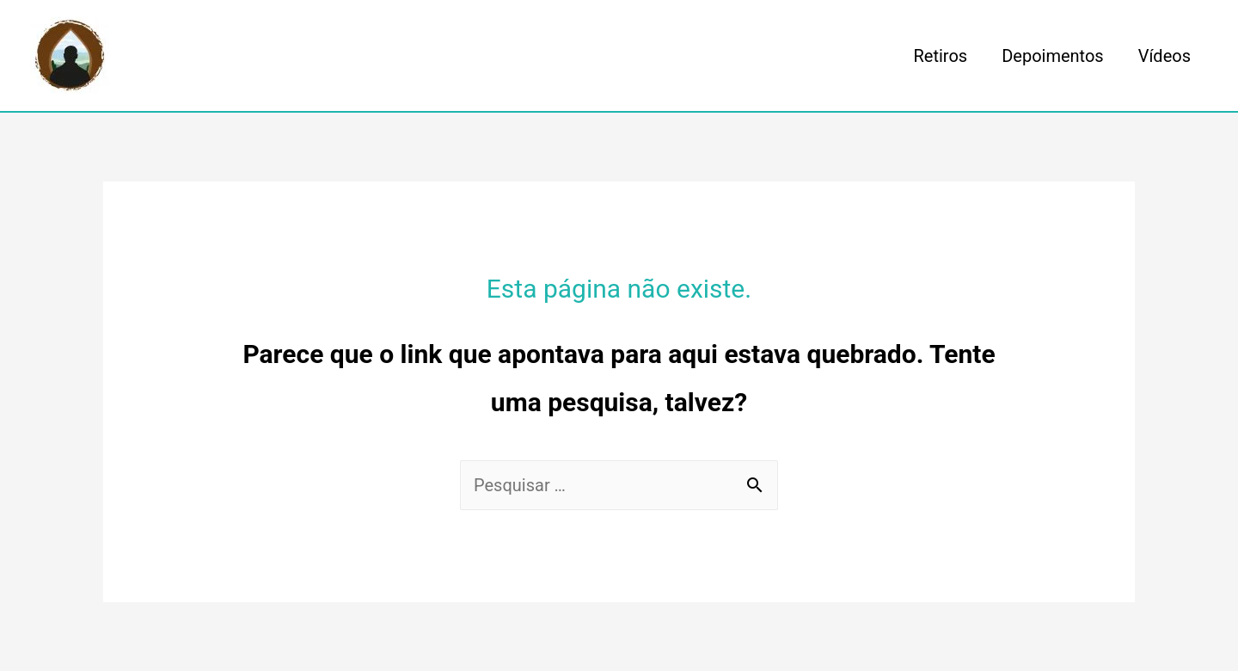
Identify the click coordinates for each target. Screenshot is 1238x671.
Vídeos (1164, 56)
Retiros (941, 56)
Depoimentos (1053, 56)
